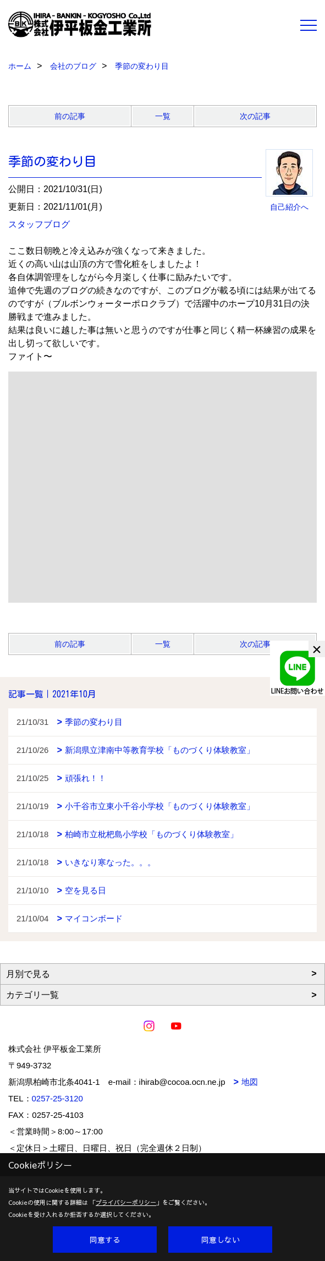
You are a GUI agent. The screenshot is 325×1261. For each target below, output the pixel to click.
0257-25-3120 (57, 1098)
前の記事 (69, 116)
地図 (249, 1082)
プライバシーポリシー (126, 1202)
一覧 (162, 116)
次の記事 (255, 116)
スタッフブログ (39, 224)
